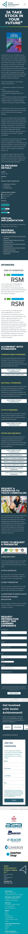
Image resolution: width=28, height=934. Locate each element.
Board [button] (7, 914)
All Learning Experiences (14, 455)
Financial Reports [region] (10, 908)
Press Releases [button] (9, 917)
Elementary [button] (8, 925)
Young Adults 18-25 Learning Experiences (14, 473)
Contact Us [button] (8, 881)
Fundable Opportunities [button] (12, 904)
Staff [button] (6, 912)
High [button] (6, 928)
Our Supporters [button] (9, 906)
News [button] (6, 921)
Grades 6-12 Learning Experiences (14, 461)
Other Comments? (6, 672)
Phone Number (6, 647)
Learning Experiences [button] (12, 923)
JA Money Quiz (7, 187)
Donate (7, 727)
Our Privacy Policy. (11, 796)
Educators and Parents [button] (13, 897)
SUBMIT (14, 800)
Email (3, 641)
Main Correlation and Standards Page (14, 370)
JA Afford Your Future (9, 184)
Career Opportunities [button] (11, 919)
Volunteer (17, 727)
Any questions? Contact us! (10, 735)
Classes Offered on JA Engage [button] (14, 894)
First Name (4, 629)
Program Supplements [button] (12, 898)
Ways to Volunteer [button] (10, 892)
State (2, 659)
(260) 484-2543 (8, 883)
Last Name (4, 635)
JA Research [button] (8, 915)
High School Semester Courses (14, 464)
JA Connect (6, 186)
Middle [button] (7, 927)
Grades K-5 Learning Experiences (14, 458)
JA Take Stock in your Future (14, 374)
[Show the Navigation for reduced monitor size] (25, 4)
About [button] (7, 910)
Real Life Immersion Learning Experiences (14, 468)
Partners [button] (8, 903)
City (2, 654)
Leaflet (11, 809)
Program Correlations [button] (11, 900)
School (3, 665)
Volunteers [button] (8, 891)
